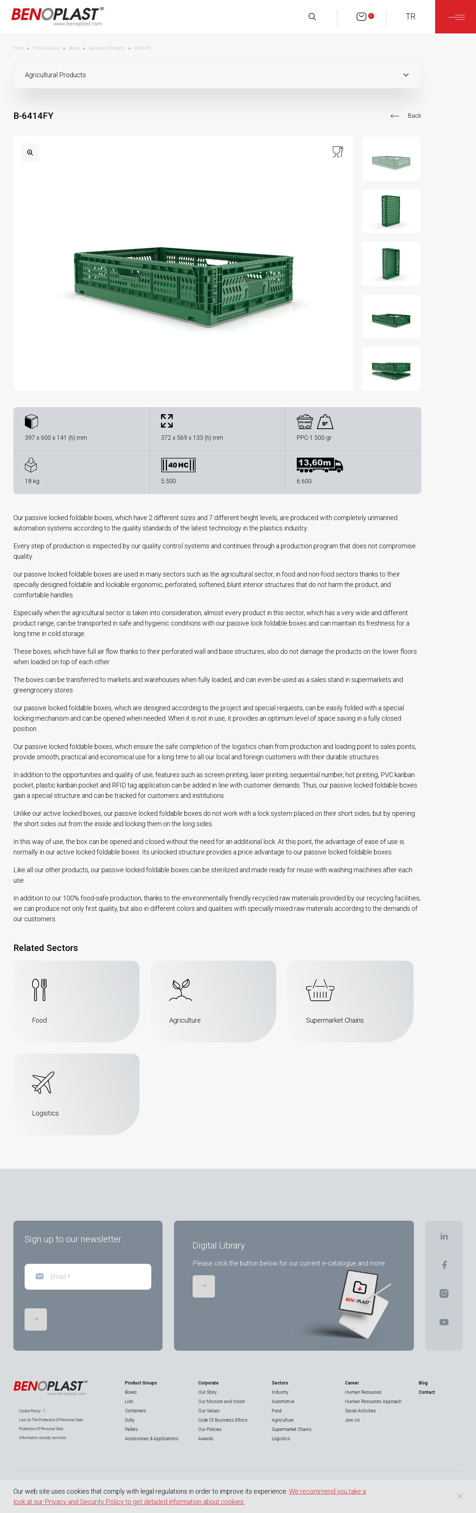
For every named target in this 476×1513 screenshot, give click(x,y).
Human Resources (363, 1392)
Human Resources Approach (373, 1401)
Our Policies (210, 1429)
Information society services (42, 1438)
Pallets (131, 1429)
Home (18, 48)
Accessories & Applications (151, 1438)
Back (414, 115)
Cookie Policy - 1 (32, 1411)
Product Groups (46, 48)
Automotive (283, 1401)
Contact (427, 1392)
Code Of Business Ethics (223, 1420)
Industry (280, 1392)
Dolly (130, 1420)
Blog (423, 1383)
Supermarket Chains (292, 1429)
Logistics (281, 1438)
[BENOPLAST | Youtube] (444, 1324)
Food (277, 1410)
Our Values (209, 1410)
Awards (205, 1438)
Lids (129, 1401)
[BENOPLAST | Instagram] (444, 1295)
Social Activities (360, 1410)
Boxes (74, 48)
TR (411, 16)
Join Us (352, 1420)
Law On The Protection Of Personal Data (51, 1420)
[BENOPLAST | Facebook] (444, 1267)
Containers (135, 1410)
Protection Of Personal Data (41, 1429)
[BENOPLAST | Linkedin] (444, 1238)
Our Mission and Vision (221, 1401)
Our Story (207, 1392)
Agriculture (282, 1420)
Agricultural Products (107, 48)
